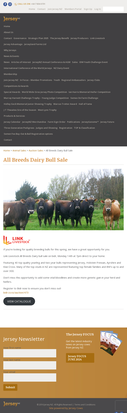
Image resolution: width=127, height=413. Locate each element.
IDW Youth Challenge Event (93, 62)
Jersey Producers (79, 38)
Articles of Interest (21, 62)
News (7, 62)
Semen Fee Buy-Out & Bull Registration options (28, 133)
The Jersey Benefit (59, 38)
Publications (73, 121)
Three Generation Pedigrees (19, 127)
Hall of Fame (85, 103)
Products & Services (14, 115)
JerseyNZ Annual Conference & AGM (51, 62)
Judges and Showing (47, 127)
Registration (65, 127)
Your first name (12, 347)
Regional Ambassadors (74, 80)
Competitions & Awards (16, 85)
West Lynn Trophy (47, 109)
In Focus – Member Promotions (36, 80)
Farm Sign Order (56, 121)
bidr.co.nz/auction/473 (16, 292)
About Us (8, 32)
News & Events (11, 56)
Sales (75, 62)
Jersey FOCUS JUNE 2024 (77, 358)
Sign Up (88, 8)
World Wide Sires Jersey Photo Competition (44, 91)
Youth (57, 80)
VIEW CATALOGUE (19, 301)
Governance (20, 38)
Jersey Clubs (93, 80)
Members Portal (73, 8)
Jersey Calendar (12, 121)
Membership (10, 74)
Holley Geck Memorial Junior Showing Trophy (28, 103)
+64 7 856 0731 (38, 3)
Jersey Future (107, 121)
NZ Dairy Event (61, 68)
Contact (41, 8)
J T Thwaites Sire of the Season (20, 109)
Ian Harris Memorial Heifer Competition (89, 91)
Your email (9, 371)
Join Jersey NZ (55, 8)
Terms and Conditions (84, 404)
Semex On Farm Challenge (84, 97)
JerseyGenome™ (90, 121)
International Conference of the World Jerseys (28, 68)
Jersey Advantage (13, 44)
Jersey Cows (76, 408)
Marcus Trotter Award (65, 103)
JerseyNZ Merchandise (34, 121)
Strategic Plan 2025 (38, 38)
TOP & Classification (84, 127)
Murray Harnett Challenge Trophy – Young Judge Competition (36, 97)
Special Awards (12, 91)
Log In (97, 8)
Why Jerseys (10, 50)
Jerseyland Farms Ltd (35, 44)
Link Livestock (97, 38)
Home (32, 8)
